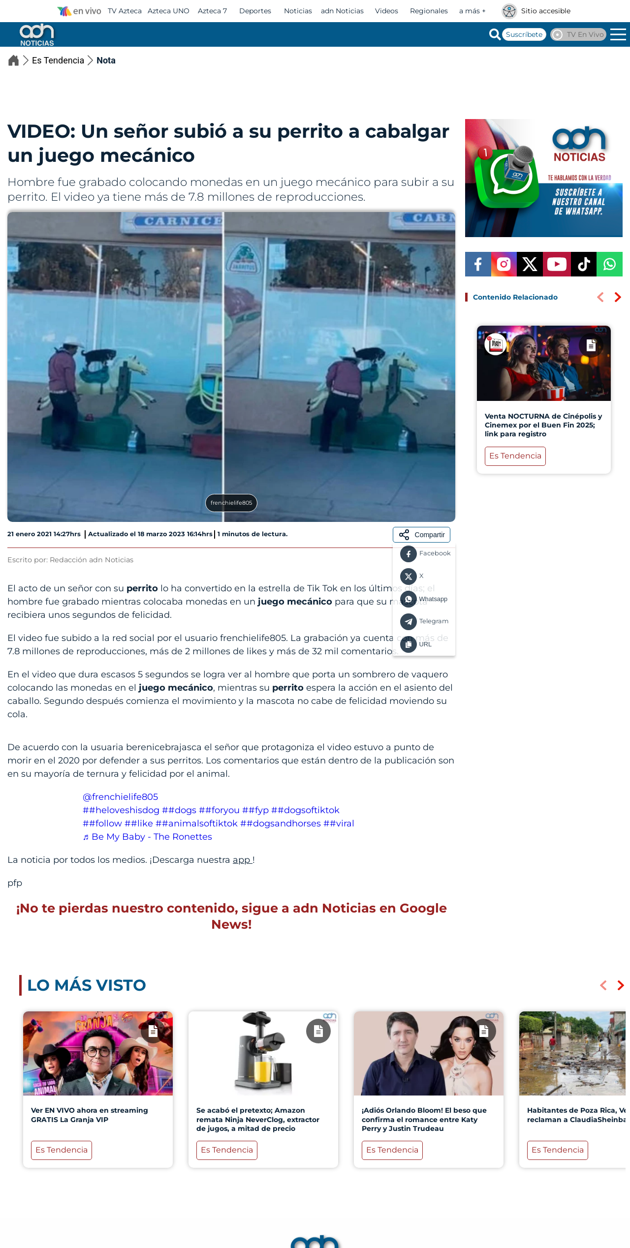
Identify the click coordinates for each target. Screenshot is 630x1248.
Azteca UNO (168, 10)
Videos (386, 10)
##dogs (179, 810)
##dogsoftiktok (305, 810)
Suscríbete (524, 34)
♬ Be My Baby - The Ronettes (148, 836)
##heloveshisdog (121, 810)
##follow (102, 823)
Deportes (255, 10)
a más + (472, 10)
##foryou (219, 810)
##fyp (255, 810)
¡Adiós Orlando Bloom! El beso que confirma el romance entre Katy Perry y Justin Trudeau (424, 1119)
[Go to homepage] (36, 34)
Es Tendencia (64, 60)
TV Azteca (125, 10)
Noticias (298, 10)
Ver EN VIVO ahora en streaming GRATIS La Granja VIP (89, 1115)
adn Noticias (342, 10)
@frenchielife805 (120, 796)
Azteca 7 (212, 10)
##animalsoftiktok (197, 823)
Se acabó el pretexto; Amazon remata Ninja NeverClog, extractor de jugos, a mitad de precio (257, 1119)
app (242, 859)
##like (139, 823)
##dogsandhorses (280, 823)
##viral (338, 823)
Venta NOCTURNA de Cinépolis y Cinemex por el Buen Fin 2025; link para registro (543, 425)
